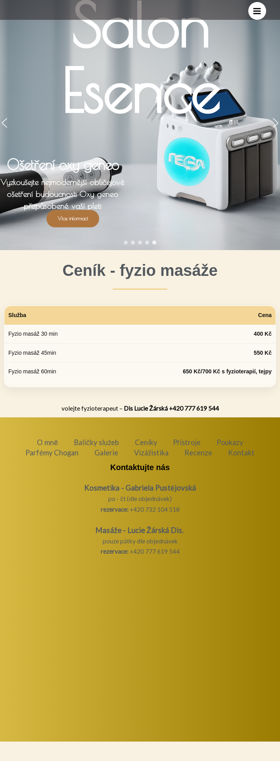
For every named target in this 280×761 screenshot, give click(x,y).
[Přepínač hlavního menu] (257, 11)
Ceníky (146, 442)
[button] (126, 243)
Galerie (106, 452)
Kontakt (241, 452)
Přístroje (187, 442)
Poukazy (230, 442)
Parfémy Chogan (52, 452)
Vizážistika (151, 452)
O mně (47, 442)
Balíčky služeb (96, 442)
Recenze (198, 452)
